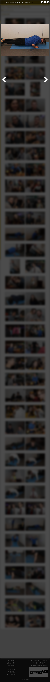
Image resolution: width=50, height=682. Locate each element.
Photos (7, 2)
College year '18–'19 (15, 2)
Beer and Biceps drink (27, 2)
